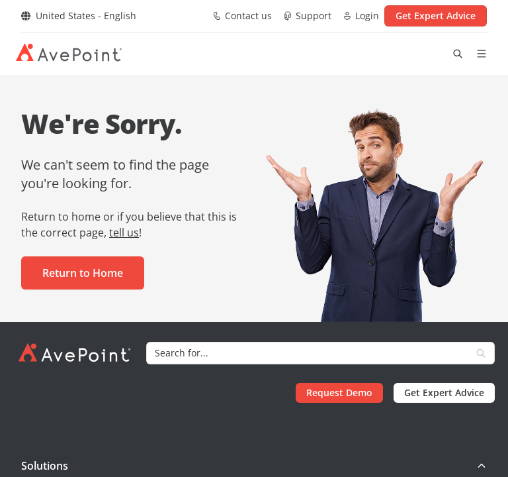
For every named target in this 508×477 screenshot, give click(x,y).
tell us (124, 232)
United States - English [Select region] (78, 15)
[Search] (307, 353)
